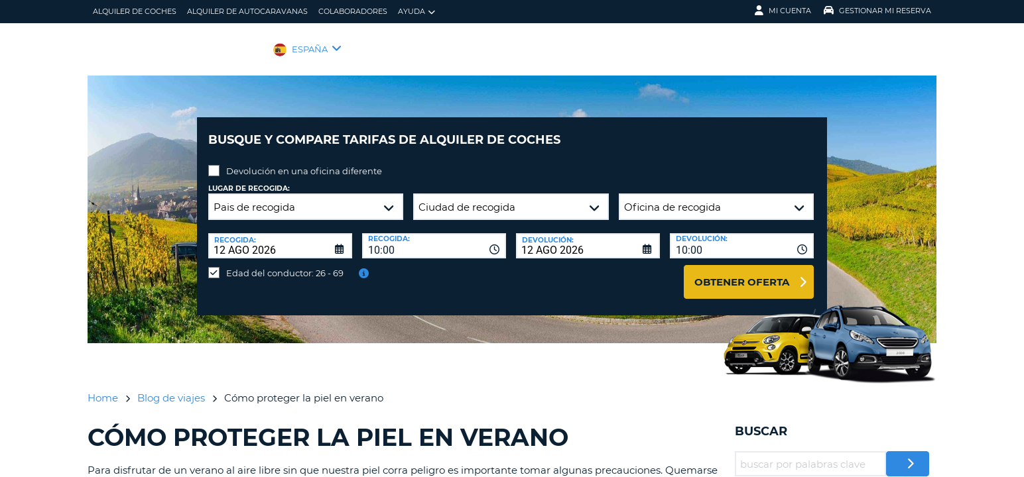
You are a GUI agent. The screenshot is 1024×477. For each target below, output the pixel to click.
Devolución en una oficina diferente (304, 161)
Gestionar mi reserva (877, 10)
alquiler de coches (134, 11)
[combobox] (434, 236)
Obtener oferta (741, 272)
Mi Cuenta (783, 10)
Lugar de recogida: (249, 178)
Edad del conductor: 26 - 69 (285, 263)
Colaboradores (352, 11)
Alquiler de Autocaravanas (247, 11)
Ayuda (416, 11)
